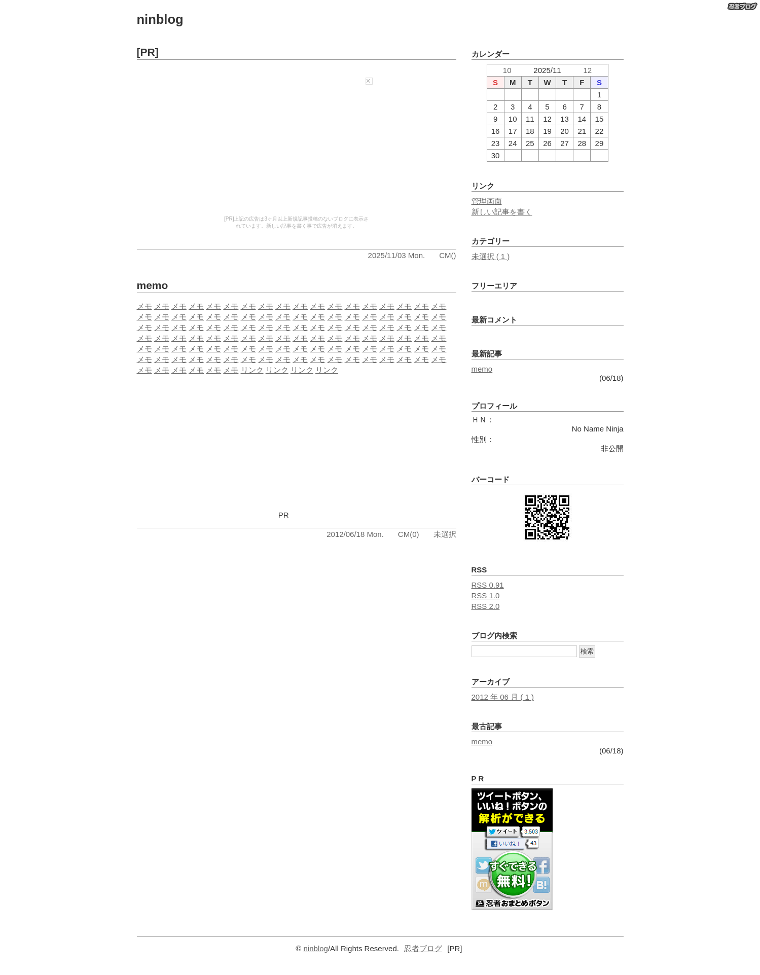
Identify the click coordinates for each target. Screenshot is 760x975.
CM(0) (408, 534)
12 (587, 70)
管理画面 (487, 201)
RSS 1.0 (486, 595)
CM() (447, 255)
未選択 (444, 534)
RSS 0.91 (488, 585)
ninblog (160, 19)
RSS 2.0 (486, 606)
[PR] (148, 52)
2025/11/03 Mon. (396, 255)
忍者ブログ (423, 948)
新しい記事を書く (502, 211)
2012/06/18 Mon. (355, 534)
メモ (144, 306)
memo (152, 285)
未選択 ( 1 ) (491, 256)
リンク (252, 370)
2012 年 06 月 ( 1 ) (503, 697)
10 (507, 70)
